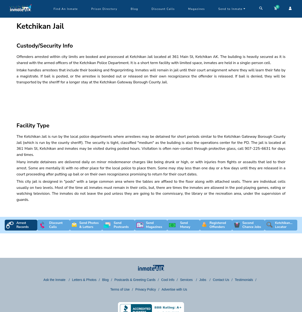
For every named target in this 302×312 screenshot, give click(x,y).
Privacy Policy (145, 289)
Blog (134, 9)
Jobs (203, 280)
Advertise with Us (174, 289)
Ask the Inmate (54, 280)
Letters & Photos (84, 280)
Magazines (196, 9)
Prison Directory (104, 9)
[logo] (20, 16)
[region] (151, 99)
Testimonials (244, 280)
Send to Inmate (232, 9)
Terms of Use (120, 289)
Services (187, 280)
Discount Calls (163, 9)
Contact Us (221, 280)
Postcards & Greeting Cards (134, 280)
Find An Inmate (66, 9)
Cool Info (167, 280)
